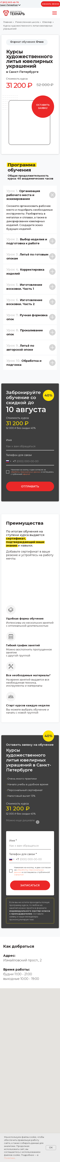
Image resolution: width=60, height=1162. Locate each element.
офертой (26, 474)
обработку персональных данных (25, 472)
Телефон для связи (19, 455)
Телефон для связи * (23, 854)
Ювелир (47, 22)
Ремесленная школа (27, 22)
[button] (43, 106)
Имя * (13, 840)
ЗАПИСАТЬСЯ (30, 885)
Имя (9, 440)
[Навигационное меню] (54, 13)
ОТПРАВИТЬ (30, 486)
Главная (7, 22)
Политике (9, 1158)
